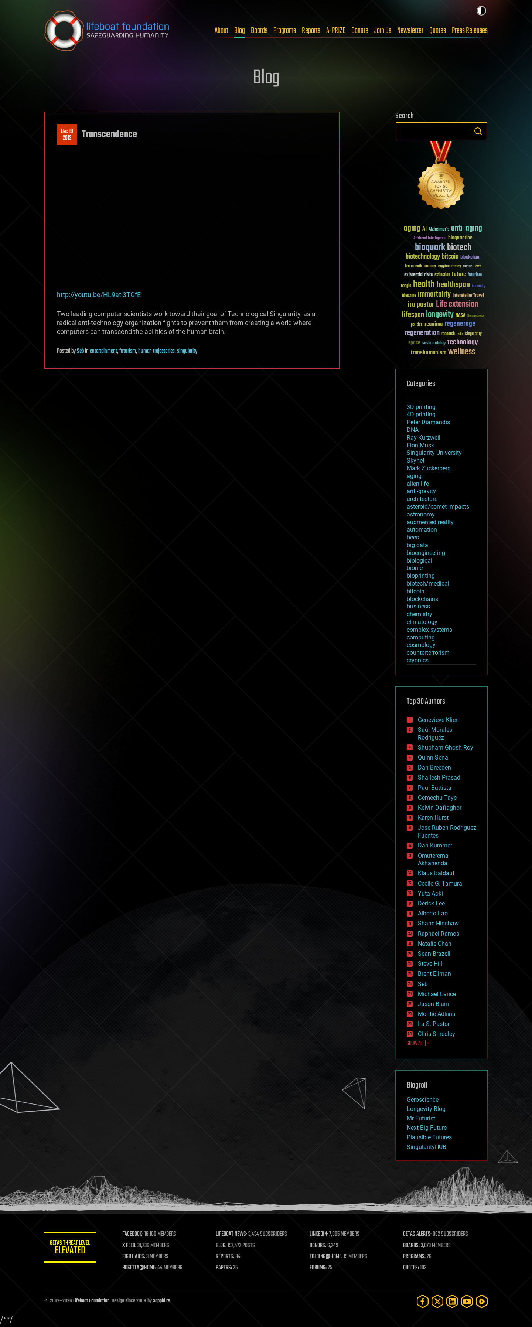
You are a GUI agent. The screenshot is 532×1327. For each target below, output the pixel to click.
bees (413, 537)
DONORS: (318, 1246)
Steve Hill (430, 963)
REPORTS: (225, 1257)
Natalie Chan (434, 943)
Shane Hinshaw (438, 923)
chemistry (419, 614)
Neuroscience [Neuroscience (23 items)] (475, 316)
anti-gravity (421, 491)
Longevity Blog (426, 1108)
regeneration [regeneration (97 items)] (422, 333)
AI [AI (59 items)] (424, 229)
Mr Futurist (421, 1118)
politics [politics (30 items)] (417, 325)
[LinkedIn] (452, 1301)
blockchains (422, 599)
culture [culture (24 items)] (467, 267)
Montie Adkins (436, 1013)
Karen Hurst (433, 817)
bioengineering (426, 552)
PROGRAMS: (414, 1257)
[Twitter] (437, 1301)
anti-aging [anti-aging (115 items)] (466, 228)
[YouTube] (467, 1301)
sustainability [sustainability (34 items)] (434, 343)
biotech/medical (428, 583)
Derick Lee (431, 903)
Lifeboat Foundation (91, 1301)
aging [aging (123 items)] (412, 228)
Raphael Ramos (438, 933)
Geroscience (423, 1099)
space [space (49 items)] (414, 343)
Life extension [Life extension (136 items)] (457, 304)
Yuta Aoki (430, 893)
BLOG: (221, 1246)
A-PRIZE (335, 30)
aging (414, 476)
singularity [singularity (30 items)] (473, 334)
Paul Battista (434, 787)
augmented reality (430, 522)
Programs (284, 30)
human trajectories (156, 351)
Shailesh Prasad (439, 777)
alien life (418, 483)
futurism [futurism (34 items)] (475, 275)
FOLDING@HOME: (326, 1257)
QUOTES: (411, 1268)
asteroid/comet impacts (438, 506)
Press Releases (470, 30)
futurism (127, 351)
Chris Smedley (436, 1033)
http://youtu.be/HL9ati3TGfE (99, 295)
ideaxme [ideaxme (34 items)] (409, 296)
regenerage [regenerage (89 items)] (459, 324)
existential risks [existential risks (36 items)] (418, 275)
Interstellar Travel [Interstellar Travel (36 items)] (468, 296)
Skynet (415, 460)
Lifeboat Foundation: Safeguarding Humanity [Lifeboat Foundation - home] (107, 30)
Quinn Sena (433, 757)
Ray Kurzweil (423, 437)
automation (422, 529)
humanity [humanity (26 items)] (478, 286)
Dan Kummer (435, 845)
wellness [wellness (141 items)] (461, 352)
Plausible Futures (429, 1137)
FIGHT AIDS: (134, 1257)
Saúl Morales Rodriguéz (435, 733)
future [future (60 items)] (459, 274)
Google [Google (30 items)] (406, 286)
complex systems (429, 629)
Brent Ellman (434, 973)
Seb (80, 351)
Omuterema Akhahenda (433, 859)
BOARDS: (411, 1246)
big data (417, 545)
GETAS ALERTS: (417, 1234)
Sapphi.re (161, 1301)
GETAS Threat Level (70, 1248)
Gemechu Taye (437, 797)
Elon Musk (420, 445)
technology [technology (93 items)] (462, 342)
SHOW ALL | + (418, 1043)
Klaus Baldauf (436, 873)
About (221, 30)
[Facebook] (423, 1301)
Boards (259, 30)
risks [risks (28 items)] (460, 334)
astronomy (421, 514)
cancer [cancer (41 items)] (430, 266)
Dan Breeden (434, 767)
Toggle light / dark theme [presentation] (481, 11)
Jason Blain (433, 1003)
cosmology (421, 644)
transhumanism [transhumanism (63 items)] (428, 352)
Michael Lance (437, 993)
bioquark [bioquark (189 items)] (430, 247)
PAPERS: (224, 1268)
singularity (187, 351)
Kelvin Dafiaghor (439, 807)
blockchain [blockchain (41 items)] (470, 257)
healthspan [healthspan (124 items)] (453, 285)
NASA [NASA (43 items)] (461, 316)
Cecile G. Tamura (440, 883)
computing (421, 637)
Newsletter (410, 30)
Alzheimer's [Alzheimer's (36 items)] (439, 229)
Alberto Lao (433, 913)
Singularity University (434, 452)
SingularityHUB (426, 1146)
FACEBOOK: (133, 1234)
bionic (415, 568)
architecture (422, 498)
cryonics (418, 660)
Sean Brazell (434, 953)
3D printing (421, 406)
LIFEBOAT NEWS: (232, 1234)
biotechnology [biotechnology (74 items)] (423, 257)
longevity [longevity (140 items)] (440, 315)
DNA (413, 429)
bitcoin (415, 591)
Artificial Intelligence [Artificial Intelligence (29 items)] (429, 238)
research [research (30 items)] (448, 334)
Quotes (437, 30)
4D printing (421, 414)
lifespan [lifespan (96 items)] (413, 315)
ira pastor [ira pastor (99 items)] (421, 304)
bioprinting (421, 575)
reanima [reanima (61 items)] (433, 324)
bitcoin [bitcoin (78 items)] (450, 257)
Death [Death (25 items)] (477, 267)
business (418, 606)
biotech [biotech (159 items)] (459, 248)
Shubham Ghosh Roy (445, 747)
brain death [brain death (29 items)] (413, 266)
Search (478, 131)
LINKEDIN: (319, 1234)
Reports (311, 30)
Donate (359, 30)
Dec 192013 (67, 134)
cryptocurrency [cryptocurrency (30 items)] (449, 266)
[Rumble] (482, 1301)
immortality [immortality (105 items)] (434, 294)
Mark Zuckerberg (429, 468)
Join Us (382, 30)
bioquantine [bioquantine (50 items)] (460, 238)
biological (419, 560)
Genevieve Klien (438, 719)
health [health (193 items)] (424, 284)
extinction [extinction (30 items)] (442, 275)
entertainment (103, 351)
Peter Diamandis (428, 422)
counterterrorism (428, 652)
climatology (422, 621)
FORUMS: (318, 1268)
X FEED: (130, 1246)
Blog (239, 30)
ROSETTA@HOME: (140, 1268)
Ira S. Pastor (434, 1023)
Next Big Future (427, 1127)
